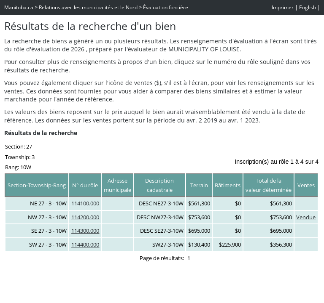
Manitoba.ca (18, 7)
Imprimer (283, 7)
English (307, 7)
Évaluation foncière (165, 7)
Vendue (306, 217)
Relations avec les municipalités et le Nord (88, 7)
